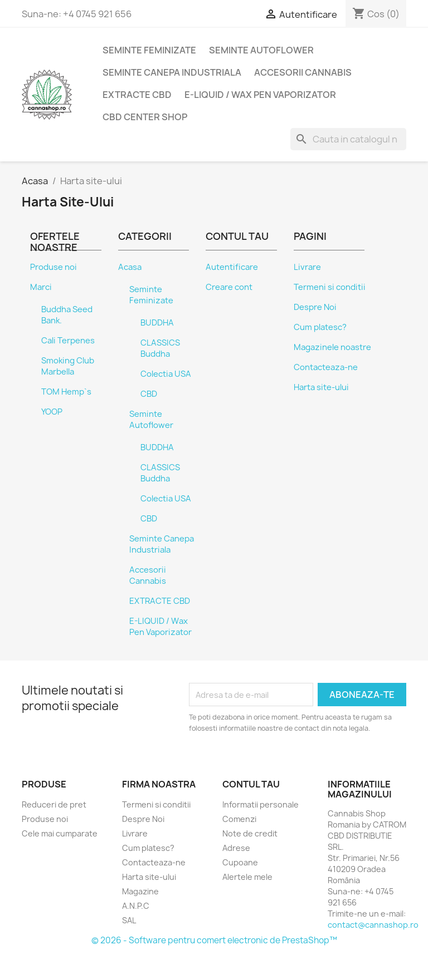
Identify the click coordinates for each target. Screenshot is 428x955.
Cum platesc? (320, 327)
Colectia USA (165, 374)
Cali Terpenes (68, 340)
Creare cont (229, 287)
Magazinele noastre (332, 347)
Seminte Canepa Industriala (172, 72)
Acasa (130, 267)
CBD (148, 394)
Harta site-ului (321, 387)
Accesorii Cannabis (303, 72)
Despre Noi (315, 307)
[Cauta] (348, 139)
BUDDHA (157, 322)
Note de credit (250, 833)
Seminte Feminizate (149, 50)
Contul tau (251, 784)
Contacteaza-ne (326, 367)
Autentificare (232, 267)
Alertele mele (247, 877)
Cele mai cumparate (60, 833)
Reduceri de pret (54, 804)
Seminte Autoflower (261, 50)
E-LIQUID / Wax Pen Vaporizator (260, 94)
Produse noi (53, 267)
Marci (41, 287)
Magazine (140, 891)
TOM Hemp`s (66, 391)
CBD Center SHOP (145, 117)
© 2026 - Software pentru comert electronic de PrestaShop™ (214, 940)
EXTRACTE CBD (137, 94)
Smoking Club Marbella (67, 366)
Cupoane (240, 862)
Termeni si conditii (330, 287)
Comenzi (239, 819)
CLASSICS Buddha (160, 348)
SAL (129, 920)
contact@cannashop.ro (373, 924)
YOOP (51, 411)
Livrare (307, 267)
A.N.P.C (135, 905)
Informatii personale (260, 804)
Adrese (236, 848)
